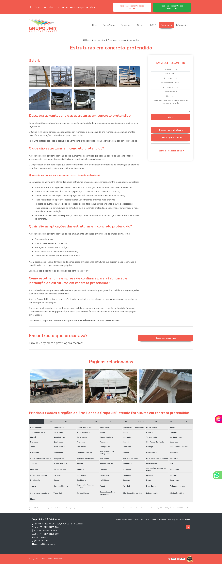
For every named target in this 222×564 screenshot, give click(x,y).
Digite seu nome (170, 69)
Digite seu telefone (170, 87)
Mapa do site (185, 519)
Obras (140, 25)
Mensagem (170, 96)
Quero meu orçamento (165, 338)
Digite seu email (170, 78)
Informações (182, 25)
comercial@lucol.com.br (44, 544)
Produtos (126, 25)
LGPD (153, 25)
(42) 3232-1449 (40, 537)
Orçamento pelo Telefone (171, 137)
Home (95, 25)
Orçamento (166, 25)
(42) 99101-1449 (40, 540)
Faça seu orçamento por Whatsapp (172, 7)
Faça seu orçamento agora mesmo (132, 7)
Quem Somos (109, 25)
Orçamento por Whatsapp (170, 130)
